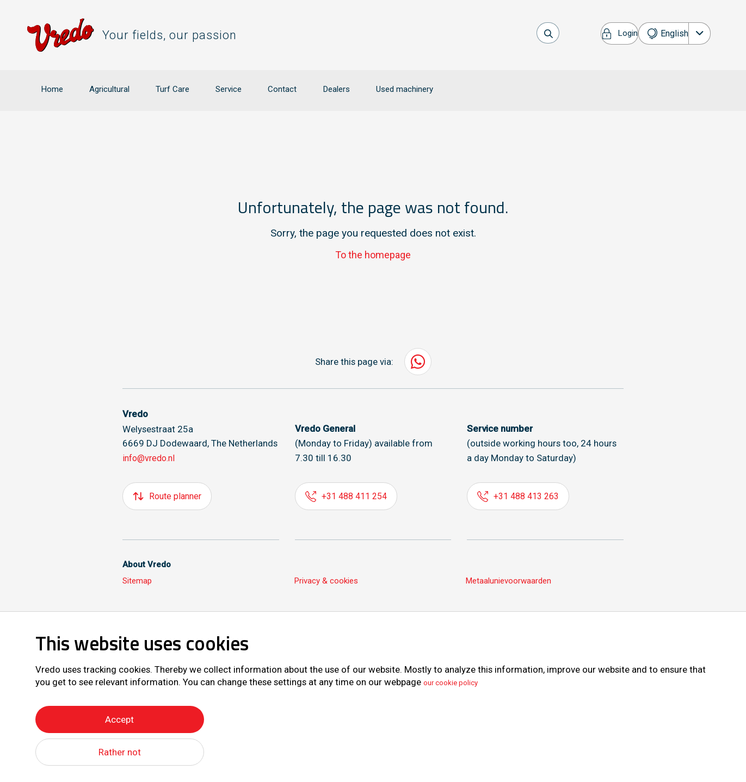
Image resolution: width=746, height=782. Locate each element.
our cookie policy (457, 679)
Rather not (119, 752)
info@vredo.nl (151, 442)
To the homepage (373, 239)
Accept (119, 716)
